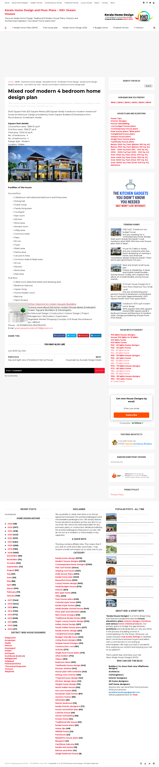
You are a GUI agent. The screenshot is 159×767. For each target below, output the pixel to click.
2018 (10, 552)
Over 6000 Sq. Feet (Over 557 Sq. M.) (129, 160)
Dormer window (63, 668)
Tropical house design (67, 678)
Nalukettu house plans (67, 738)
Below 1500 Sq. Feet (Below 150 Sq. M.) (130, 147)
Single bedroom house (67, 753)
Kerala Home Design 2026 (75, 27)
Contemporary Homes (53, 3)
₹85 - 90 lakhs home (120, 373)
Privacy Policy (117, 494)
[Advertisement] (79, 57)
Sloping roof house (65, 571)
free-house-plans (64, 599)
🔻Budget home (100, 27)
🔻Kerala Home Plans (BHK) (25, 27)
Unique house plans (121, 136)
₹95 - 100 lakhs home (121, 379)
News (113, 3)
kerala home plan (64, 577)
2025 (10, 527)
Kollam (8, 650)
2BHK (120, 102)
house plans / (125, 131)
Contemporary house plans (124, 129)
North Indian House (65, 687)
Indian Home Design (65, 624)
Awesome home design (31, 82)
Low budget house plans (123, 126)
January (11, 595)
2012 (10, 618)
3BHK (127, 102)
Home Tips (116, 118)
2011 (10, 622)
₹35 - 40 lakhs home (120, 350)
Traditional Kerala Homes (68, 618)
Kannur (8, 645)
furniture (146, 621)
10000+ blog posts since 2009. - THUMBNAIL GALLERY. (26, 763)
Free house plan (50, 27)
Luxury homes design (66, 583)
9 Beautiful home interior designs (133, 536)
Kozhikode (10, 656)
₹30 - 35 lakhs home (121, 348)
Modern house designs (67, 561)
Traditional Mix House (66, 722)
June (9, 577)
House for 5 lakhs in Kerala (135, 248)
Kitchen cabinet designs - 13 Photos (134, 589)
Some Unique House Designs (131, 557)
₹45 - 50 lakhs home (120, 353)
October (11, 563)
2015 (10, 607)
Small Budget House (66, 586)
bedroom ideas (63, 662)
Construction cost (64, 646)
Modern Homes (36, 3)
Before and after (64, 750)
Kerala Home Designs (20, 3)
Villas (58, 596)
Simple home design (66, 684)
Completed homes (65, 634)
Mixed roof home (15, 84)
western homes (63, 697)
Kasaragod (10, 648)
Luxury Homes (86, 3)
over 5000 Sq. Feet (32, 84)
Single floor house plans (123, 139)
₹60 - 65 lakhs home (120, 360)
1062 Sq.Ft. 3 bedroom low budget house (135, 230)
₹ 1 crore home (118, 381)
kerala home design (88, 82)
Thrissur (9, 669)
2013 (10, 614)
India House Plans (64, 574)
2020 (10, 545)
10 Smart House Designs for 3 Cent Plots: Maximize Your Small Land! (137, 287)
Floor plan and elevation (67, 612)
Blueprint (60, 741)
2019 (10, 549)
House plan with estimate (68, 671)
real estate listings (130, 637)
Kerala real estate (64, 747)
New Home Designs (65, 615)
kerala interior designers (68, 706)
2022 (10, 538)
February (11, 592)
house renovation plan (67, 709)
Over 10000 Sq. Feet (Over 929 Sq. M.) (130, 162)
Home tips (60, 728)
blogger (99, 370)
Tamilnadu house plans (122, 142)
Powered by (131, 423)
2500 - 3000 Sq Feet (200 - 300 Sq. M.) (130, 152)
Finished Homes (120, 27)
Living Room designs (66, 640)
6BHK (148, 102)
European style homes (67, 694)
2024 (10, 531)
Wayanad (9, 671)
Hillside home (62, 731)
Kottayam (10, 653)
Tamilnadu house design (68, 665)
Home (7, 3)
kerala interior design (66, 630)
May (9, 581)
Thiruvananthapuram (15, 666)
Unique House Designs (67, 643)
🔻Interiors (138, 27)
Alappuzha (10, 637)
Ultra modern (62, 656)
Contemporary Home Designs (70, 564)
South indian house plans (68, 627)
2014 (10, 611)
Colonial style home (65, 602)
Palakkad (9, 661)
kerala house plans (65, 725)
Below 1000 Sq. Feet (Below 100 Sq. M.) (130, 144)
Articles (59, 649)
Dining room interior (65, 675)
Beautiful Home (49, 82)
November (12, 559)
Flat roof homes (63, 567)
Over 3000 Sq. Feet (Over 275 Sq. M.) (129, 155)
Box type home (63, 593)
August (10, 570)
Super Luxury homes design (69, 621)
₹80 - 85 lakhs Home (120, 371)
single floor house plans (67, 653)
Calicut (20, 656)
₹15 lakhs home (118, 340)
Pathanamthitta (13, 663)
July (9, 574)
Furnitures (60, 734)
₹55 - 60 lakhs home (121, 358)
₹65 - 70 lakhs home (120, 363)
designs (119, 121)
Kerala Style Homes (65, 605)
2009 (10, 629)
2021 (10, 542)
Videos (59, 659)
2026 (10, 524)
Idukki (8, 643)
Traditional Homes (71, 3)
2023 (10, 534)
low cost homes (63, 690)
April (9, 585)
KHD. (59, 763)
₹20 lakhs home (119, 342)
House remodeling (65, 716)
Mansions (115, 165)
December (12, 556)
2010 (10, 625)
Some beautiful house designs (132, 546)
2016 (10, 604)
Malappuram (11, 658)
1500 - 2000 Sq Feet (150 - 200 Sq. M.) (129, 149)
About (96, 3)
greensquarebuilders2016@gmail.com (34, 328)
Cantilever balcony (65, 744)
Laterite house (63, 712)
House (120, 123)
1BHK (113, 102)
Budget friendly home (66, 637)
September (12, 566)
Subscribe (131, 415)
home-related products (130, 624)
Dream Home (62, 719)
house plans (123, 134)
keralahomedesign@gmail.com (124, 692)
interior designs (132, 621)
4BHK (17, 82)
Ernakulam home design (68, 82)
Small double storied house (69, 608)
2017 (10, 600)
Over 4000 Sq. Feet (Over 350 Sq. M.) (129, 157)
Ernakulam (10, 640)
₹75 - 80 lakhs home (121, 368)
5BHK (141, 102)
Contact (105, 3)
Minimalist (60, 700)
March (10, 588)
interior (59, 590)
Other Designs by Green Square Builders (52, 304)
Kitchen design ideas (66, 681)
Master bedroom (64, 703)
